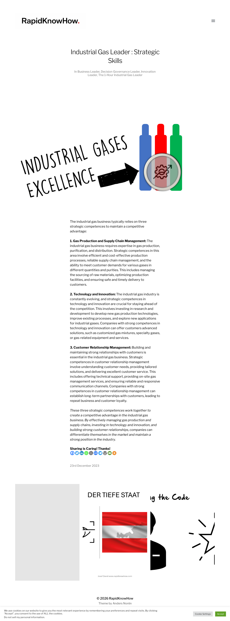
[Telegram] (100, 453)
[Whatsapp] (86, 453)
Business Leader (89, 71)
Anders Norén (122, 603)
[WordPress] (105, 453)
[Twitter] (77, 453)
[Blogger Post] (91, 453)
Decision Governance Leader (120, 71)
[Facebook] (72, 453)
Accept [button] (220, 614)
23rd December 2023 (84, 465)
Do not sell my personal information (24, 617)
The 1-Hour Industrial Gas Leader (120, 75)
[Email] (110, 453)
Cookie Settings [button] (203, 614)
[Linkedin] (82, 453)
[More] (114, 453)
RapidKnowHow (121, 598)
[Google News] (96, 453)
